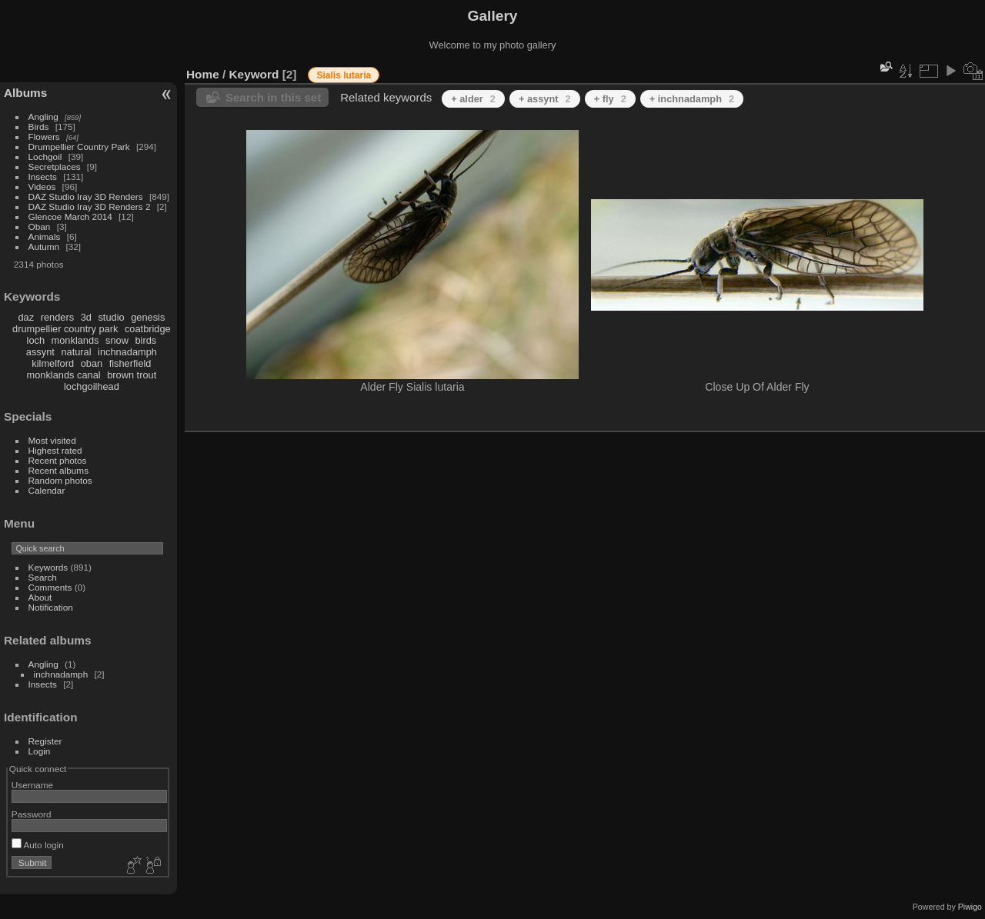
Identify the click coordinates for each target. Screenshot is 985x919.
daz (26, 317)
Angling (43, 117)
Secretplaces (54, 166)
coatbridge (148, 329)
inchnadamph (127, 352)
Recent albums (58, 470)
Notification (50, 607)
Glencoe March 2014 (70, 216)
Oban (39, 226)
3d (86, 317)
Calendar (46, 490)
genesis (148, 317)
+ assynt (545, 99)
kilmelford (53, 363)
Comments (50, 587)
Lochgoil (45, 156)
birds (145, 340)
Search (42, 577)
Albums (25, 92)
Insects (42, 176)
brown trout (131, 375)
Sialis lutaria (343, 75)
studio (111, 317)
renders (57, 317)
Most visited (52, 440)
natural (76, 352)
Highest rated (55, 450)
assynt (40, 352)
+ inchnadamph (691, 99)
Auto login (38, 845)
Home (202, 74)
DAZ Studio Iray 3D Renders (85, 196)
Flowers (44, 137)
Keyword (254, 74)
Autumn (44, 246)
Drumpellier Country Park (79, 147)
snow (117, 340)
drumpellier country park (65, 329)
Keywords (48, 567)
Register (45, 741)
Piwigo (970, 906)
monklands (75, 340)
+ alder (473, 99)
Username (32, 785)
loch (36, 340)
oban (91, 363)
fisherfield (130, 363)
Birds (38, 127)
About (40, 597)
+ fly (610, 99)
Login (39, 751)
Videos (42, 186)
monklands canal (64, 375)
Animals (44, 236)
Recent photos (57, 460)
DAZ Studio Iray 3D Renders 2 (89, 206)
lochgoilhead (91, 386)
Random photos (60, 480)
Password (32, 814)
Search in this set (273, 97)
